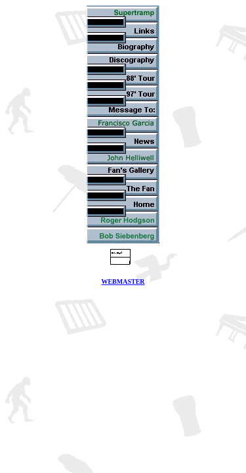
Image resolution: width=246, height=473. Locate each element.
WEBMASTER (122, 281)
